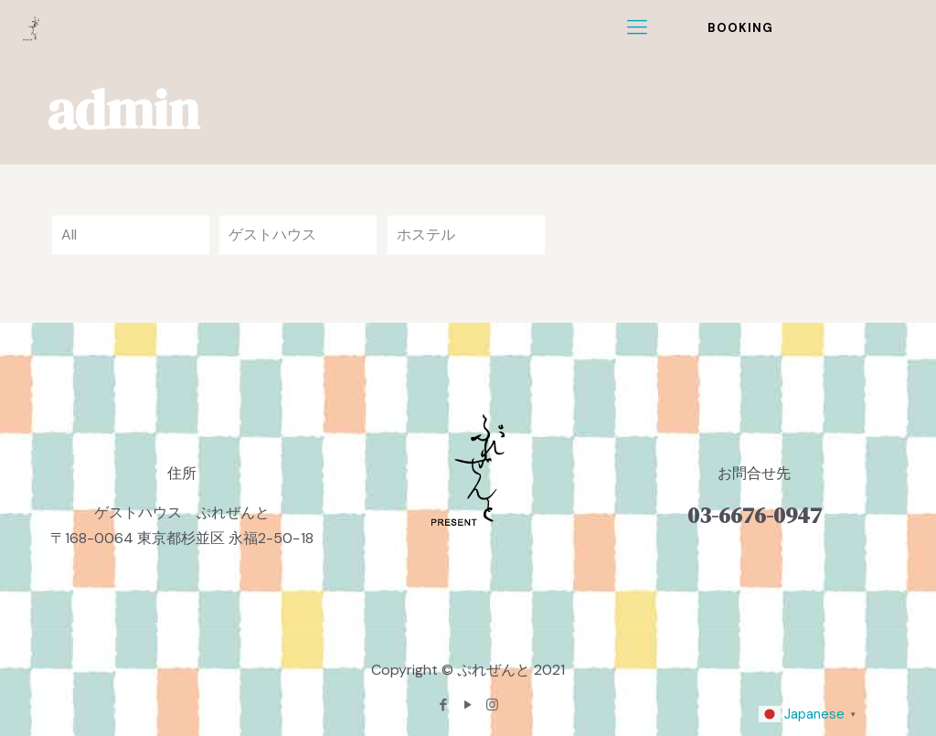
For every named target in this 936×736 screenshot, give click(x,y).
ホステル (426, 234)
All (69, 234)
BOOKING (740, 28)
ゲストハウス (272, 234)
